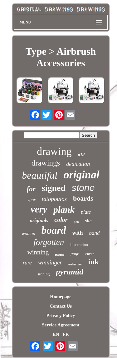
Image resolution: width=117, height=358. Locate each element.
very (39, 209)
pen (76, 221)
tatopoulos (54, 199)
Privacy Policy (60, 315)
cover (89, 254)
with (77, 233)
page (75, 253)
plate (86, 212)
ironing (44, 274)
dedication (78, 164)
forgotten (48, 242)
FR (66, 334)
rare (27, 263)
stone (83, 187)
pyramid (69, 271)
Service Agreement (60, 324)
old (81, 155)
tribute (59, 254)
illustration (79, 244)
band (94, 233)
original (82, 175)
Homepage (60, 296)
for (31, 189)
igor (31, 199)
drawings (46, 163)
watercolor (75, 264)
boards (83, 198)
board (53, 230)
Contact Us (61, 306)
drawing (54, 151)
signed (54, 188)
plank (64, 210)
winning (38, 252)
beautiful (39, 175)
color (60, 219)
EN (55, 334)
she (88, 220)
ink (93, 262)
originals (39, 220)
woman (28, 233)
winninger (50, 262)
